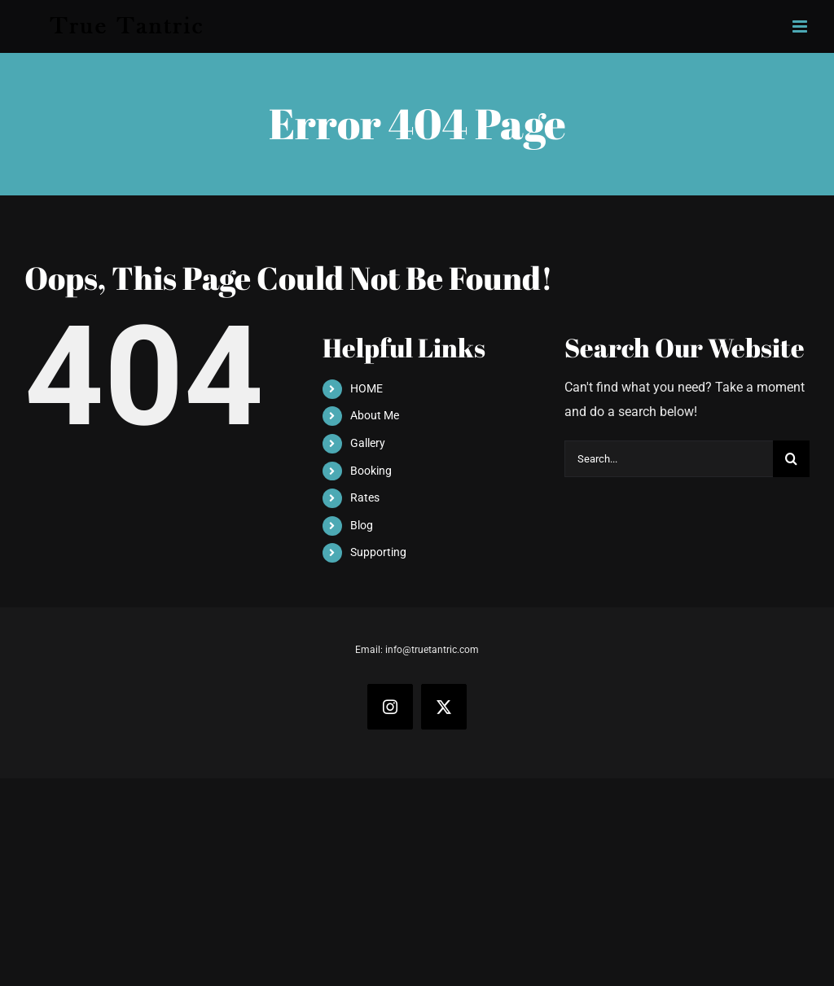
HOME (366, 388)
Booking (371, 470)
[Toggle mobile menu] (801, 26)
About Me (374, 415)
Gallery (367, 442)
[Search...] (668, 458)
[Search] (791, 458)
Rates (365, 497)
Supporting (378, 552)
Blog (361, 525)
